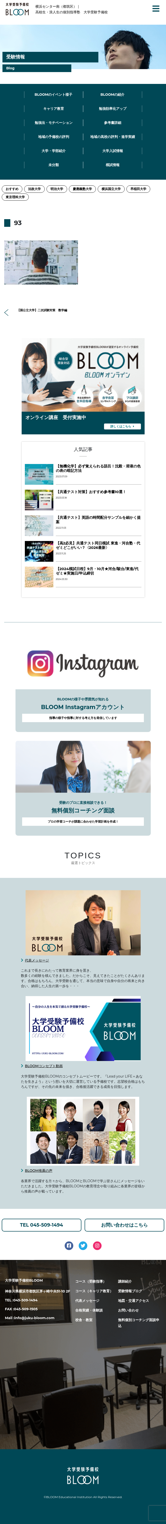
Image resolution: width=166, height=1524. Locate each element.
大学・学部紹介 (54, 151)
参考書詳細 (112, 122)
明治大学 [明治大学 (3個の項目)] (56, 189)
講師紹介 (125, 1281)
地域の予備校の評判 (53, 137)
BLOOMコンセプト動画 (44, 1066)
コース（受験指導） (90, 1281)
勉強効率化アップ (112, 108)
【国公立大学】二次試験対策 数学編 (35, 310)
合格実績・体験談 (89, 1310)
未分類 (53, 165)
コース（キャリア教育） (94, 1291)
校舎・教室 (83, 1320)
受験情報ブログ (130, 1291)
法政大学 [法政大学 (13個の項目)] (34, 189)
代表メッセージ (37, 960)
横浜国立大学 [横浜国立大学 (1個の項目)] (111, 189)
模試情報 (113, 165)
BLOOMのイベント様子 (53, 94)
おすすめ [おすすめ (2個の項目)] (12, 189)
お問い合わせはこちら (124, 1225)
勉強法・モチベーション (54, 122)
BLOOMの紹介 (112, 94)
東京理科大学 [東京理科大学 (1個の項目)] (15, 197)
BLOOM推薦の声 (38, 1170)
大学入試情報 (112, 151)
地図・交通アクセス (133, 1300)
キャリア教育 (53, 108)
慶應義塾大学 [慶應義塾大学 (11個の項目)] (82, 189)
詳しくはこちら (122, 426)
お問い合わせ (128, 1310)
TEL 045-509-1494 (41, 1225)
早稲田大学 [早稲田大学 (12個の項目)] (138, 189)
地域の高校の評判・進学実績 (112, 137)
